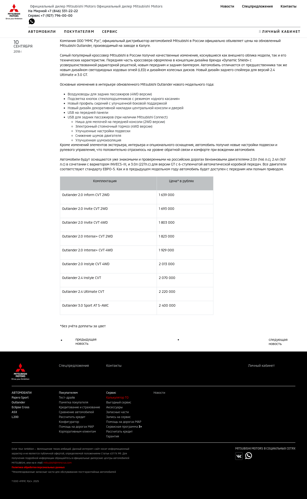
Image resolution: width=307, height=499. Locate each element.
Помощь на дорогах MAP (76, 426)
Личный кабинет (261, 365)
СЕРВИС (110, 31)
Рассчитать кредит (72, 416)
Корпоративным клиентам (77, 431)
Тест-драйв (67, 397)
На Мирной (37, 11)
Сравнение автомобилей (76, 412)
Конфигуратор (69, 421)
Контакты (289, 6)
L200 (15, 416)
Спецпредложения (257, 6)
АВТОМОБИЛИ (42, 31)
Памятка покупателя (73, 402)
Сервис (34, 15)
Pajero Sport (20, 397)
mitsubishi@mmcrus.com (57, 462)
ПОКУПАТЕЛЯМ (79, 31)
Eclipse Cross (20, 407)
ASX (14, 412)
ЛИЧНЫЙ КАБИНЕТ (281, 31)
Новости (227, 6)
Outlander (18, 402)
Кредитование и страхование (79, 407)
